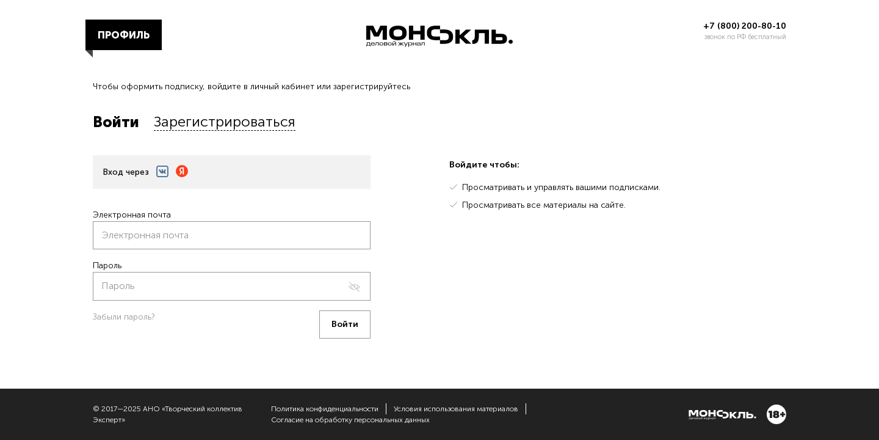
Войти (116, 122)
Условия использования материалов (456, 409)
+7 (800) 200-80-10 (744, 26)
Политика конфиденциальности (324, 409)
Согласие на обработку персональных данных (350, 420)
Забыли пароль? (124, 317)
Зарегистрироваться (224, 121)
